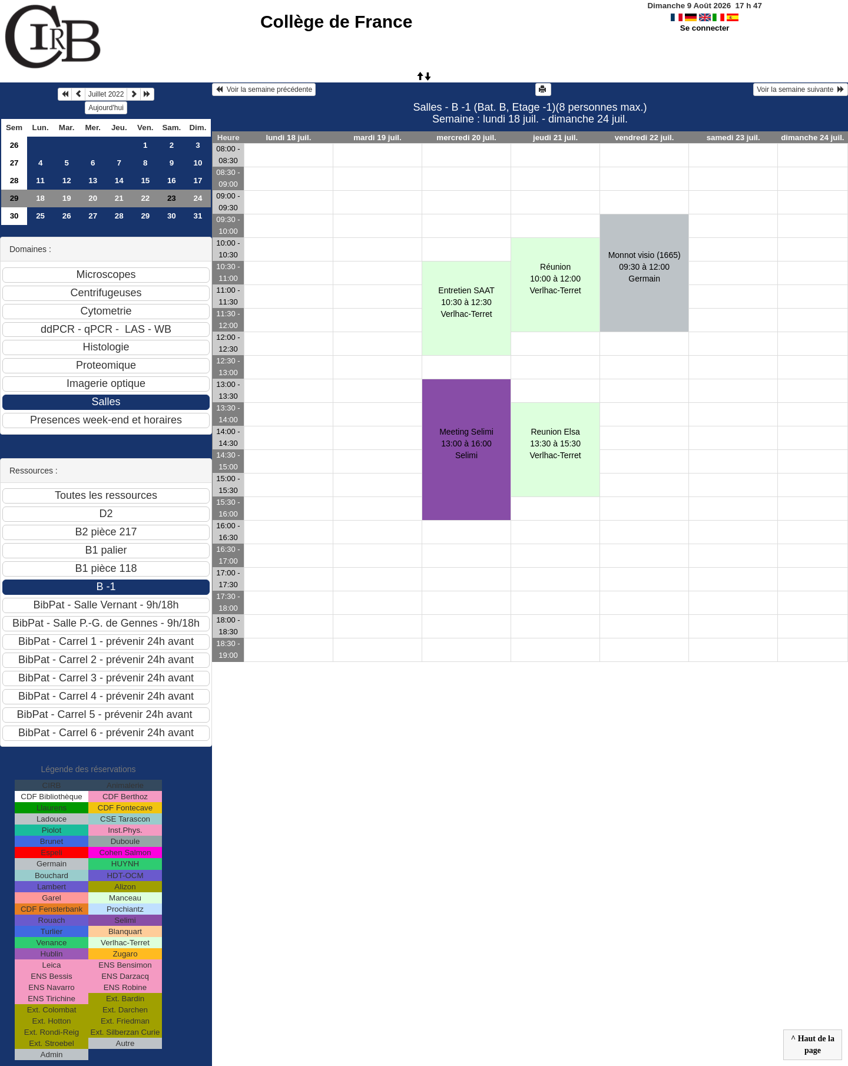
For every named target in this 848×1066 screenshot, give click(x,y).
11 (40, 180)
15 (145, 180)
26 (14, 145)
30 (14, 215)
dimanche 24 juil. (812, 137)
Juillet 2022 (106, 94)
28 (14, 180)
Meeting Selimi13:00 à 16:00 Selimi (466, 443)
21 (119, 198)
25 (40, 215)
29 (14, 198)
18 (40, 198)
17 (197, 180)
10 (197, 162)
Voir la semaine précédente (264, 89)
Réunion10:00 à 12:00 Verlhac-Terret (555, 278)
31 (197, 215)
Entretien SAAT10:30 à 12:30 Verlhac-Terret (466, 302)
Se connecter (705, 28)
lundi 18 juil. (288, 137)
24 (197, 198)
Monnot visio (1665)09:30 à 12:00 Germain (644, 266)
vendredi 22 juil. (644, 137)
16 (171, 180)
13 (92, 180)
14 (119, 180)
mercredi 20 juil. (466, 137)
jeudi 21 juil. (555, 137)
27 (14, 162)
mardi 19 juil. (377, 137)
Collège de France (336, 21)
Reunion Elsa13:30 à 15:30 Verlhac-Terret (555, 443)
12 (66, 180)
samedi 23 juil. (733, 137)
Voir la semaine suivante (800, 89)
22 (145, 198)
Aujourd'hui (106, 108)
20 (92, 198)
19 (66, 198)
